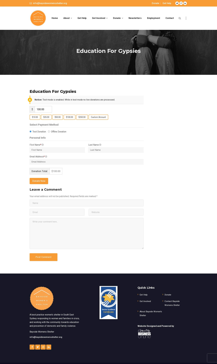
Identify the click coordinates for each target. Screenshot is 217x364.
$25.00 (46, 120)
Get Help (167, 3)
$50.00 (58, 120)
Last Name (94, 147)
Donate (155, 3)
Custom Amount (98, 120)
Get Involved (146, 304)
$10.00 (35, 120)
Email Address (38, 159)
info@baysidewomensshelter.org (47, 339)
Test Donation (39, 134)
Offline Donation (58, 134)
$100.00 (69, 120)
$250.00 (82, 120)
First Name (37, 147)
